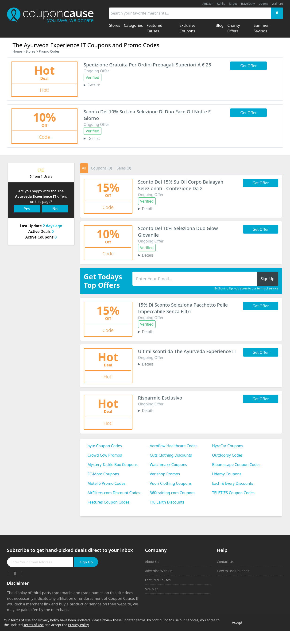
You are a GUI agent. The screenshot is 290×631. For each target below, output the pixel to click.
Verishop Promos (165, 474)
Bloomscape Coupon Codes (236, 464)
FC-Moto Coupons (103, 474)
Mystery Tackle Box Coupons (113, 464)
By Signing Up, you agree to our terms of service (246, 288)
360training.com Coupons (172, 492)
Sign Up (86, 562)
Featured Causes (158, 580)
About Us (152, 561)
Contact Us (225, 561)
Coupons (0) (101, 168)
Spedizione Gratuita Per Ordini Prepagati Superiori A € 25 (147, 65)
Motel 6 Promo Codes (106, 483)
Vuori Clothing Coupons (171, 483)
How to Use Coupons (233, 571)
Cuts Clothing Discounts (171, 455)
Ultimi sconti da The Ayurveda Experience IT (187, 351)
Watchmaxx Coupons (168, 464)
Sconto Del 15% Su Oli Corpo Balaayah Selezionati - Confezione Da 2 (180, 185)
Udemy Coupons (226, 474)
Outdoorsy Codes (227, 455)
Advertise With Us (158, 571)
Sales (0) (124, 168)
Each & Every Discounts (232, 483)
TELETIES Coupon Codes (233, 492)
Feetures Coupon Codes (109, 502)
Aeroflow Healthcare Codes (173, 445)
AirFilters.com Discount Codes (114, 492)
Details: (94, 85)
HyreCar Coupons (227, 445)
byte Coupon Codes (105, 445)
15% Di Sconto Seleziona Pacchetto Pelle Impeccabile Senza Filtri (183, 308)
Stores (30, 51)
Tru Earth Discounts (167, 502)
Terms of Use (21, 620)
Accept (237, 622)
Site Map (152, 589)
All (84, 168)
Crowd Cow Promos (105, 455)
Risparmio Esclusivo (160, 398)
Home (17, 51)
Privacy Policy (48, 620)
